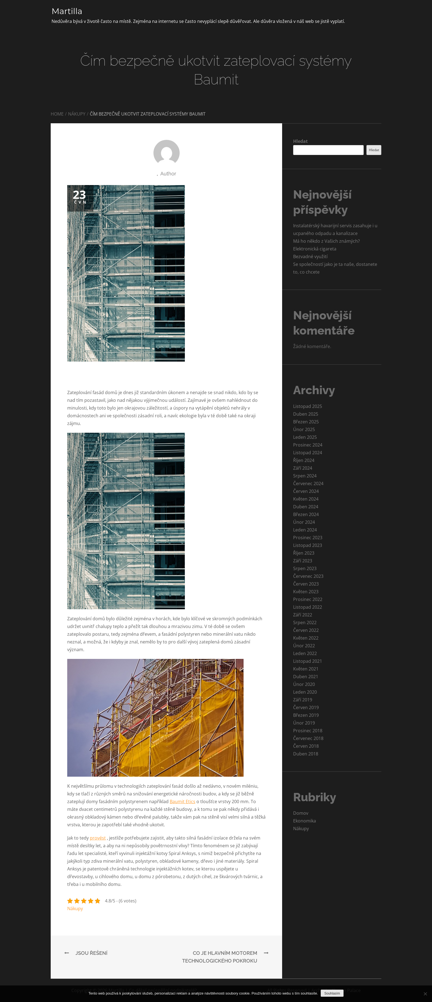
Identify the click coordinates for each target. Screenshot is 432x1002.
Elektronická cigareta (314, 249)
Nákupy (75, 908)
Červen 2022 (306, 630)
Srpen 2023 (305, 568)
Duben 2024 (305, 507)
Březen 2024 (306, 514)
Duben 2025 (305, 414)
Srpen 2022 (305, 622)
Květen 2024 (305, 499)
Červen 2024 (306, 491)
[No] (425, 993)
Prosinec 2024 (307, 445)
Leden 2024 (305, 530)
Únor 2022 (304, 646)
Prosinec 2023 (307, 538)
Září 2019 (302, 700)
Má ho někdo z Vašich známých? (326, 241)
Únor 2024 (304, 522)
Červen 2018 (306, 746)
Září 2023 (302, 561)
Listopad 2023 (307, 545)
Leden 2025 (305, 437)
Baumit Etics (182, 801)
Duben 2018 (305, 754)
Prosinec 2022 (307, 599)
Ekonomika (304, 821)
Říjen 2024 (303, 460)
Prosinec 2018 (307, 731)
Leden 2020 (305, 692)
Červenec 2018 (308, 738)
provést (98, 838)
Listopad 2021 (307, 661)
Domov (300, 813)
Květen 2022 (305, 638)
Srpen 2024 (305, 476)
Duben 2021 (305, 677)
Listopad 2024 (307, 453)
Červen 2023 (306, 584)
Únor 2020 (304, 684)
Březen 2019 (306, 715)
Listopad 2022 (307, 607)
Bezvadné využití (310, 256)
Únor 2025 (304, 429)
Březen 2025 (306, 422)
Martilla (67, 11)
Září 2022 (302, 615)
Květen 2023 (305, 592)
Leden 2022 (305, 653)
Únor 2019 (304, 723)
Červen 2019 (306, 707)
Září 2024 (302, 468)
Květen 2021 (305, 669)
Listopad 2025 (307, 406)
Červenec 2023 (308, 576)
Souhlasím (332, 993)
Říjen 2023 (303, 553)
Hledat (300, 141)
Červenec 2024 (308, 483)
